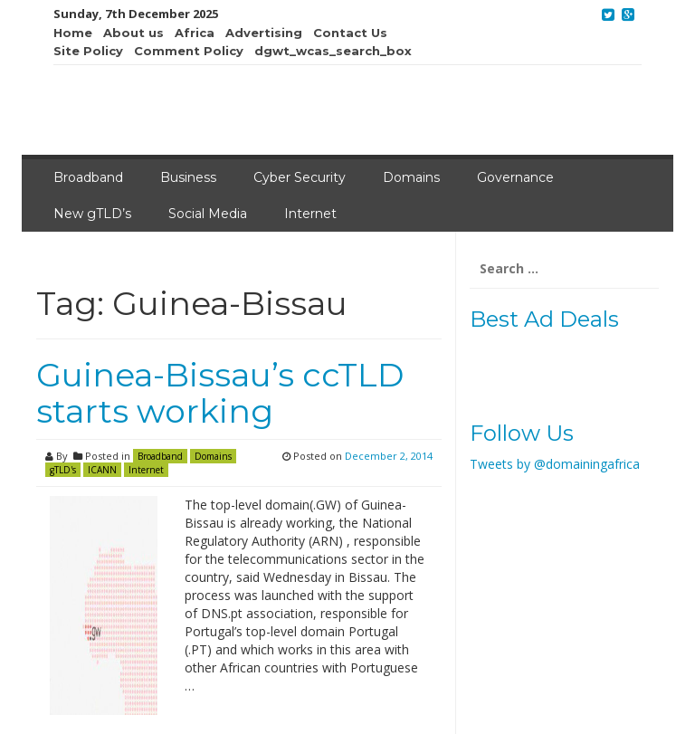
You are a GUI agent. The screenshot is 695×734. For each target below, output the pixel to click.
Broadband (88, 177)
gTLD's (63, 469)
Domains (411, 177)
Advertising (263, 32)
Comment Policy (188, 50)
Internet (310, 213)
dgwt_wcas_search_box (333, 50)
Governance (515, 177)
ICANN (102, 469)
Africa (194, 32)
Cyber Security (299, 177)
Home (72, 32)
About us (133, 32)
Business (188, 177)
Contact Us (350, 32)
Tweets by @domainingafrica (555, 463)
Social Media (207, 213)
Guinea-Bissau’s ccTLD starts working (220, 393)
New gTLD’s (92, 213)
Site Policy (88, 50)
